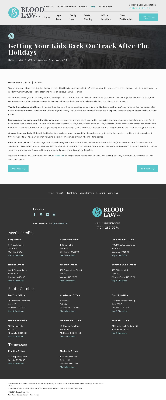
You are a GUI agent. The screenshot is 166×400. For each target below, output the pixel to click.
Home (50, 193)
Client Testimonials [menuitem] (125, 17)
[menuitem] (11, 395)
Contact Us (113, 193)
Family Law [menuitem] (73, 17)
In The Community (66, 6)
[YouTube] (41, 214)
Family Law (72, 193)
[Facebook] (34, 214)
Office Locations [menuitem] (106, 17)
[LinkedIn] (47, 214)
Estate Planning (87, 193)
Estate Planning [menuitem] (88, 17)
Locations (100, 193)
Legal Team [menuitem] (58, 17)
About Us (48, 6)
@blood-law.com (60, 223)
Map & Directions (16, 255)
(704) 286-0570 (108, 227)
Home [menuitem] (47, 17)
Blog (93, 6)
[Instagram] (54, 214)
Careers (83, 6)
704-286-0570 (139, 8)
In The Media (105, 6)
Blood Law (59, 155)
